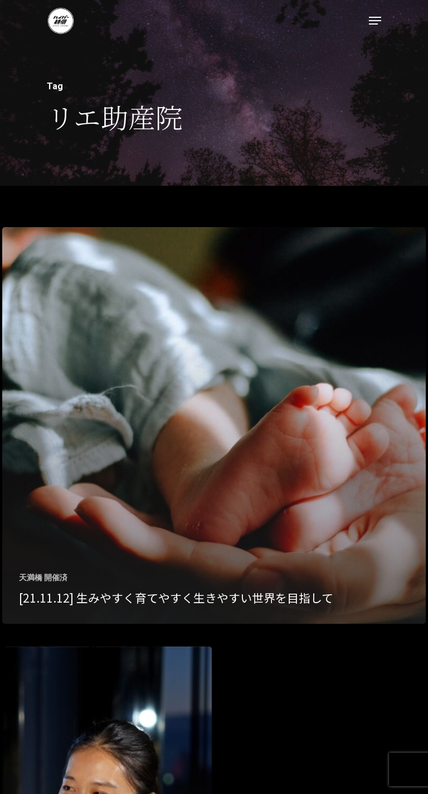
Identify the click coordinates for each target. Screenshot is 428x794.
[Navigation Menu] (375, 20)
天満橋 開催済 (43, 577)
